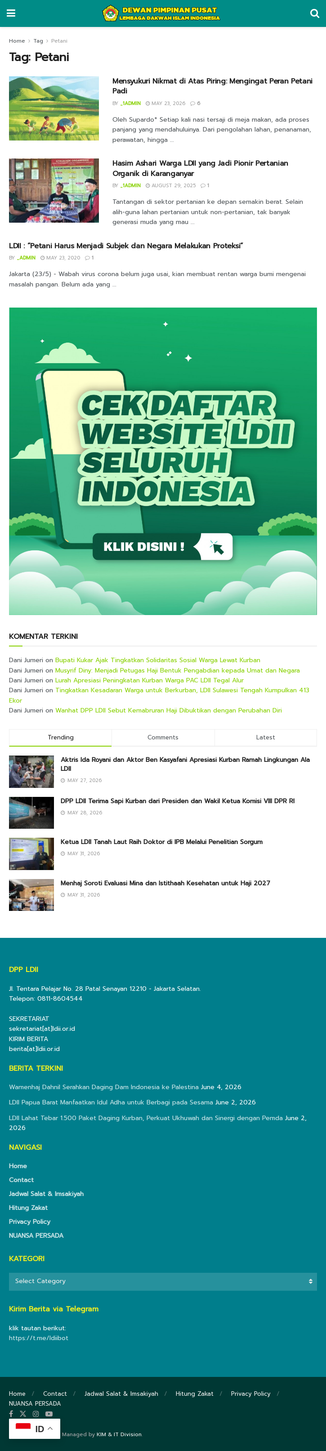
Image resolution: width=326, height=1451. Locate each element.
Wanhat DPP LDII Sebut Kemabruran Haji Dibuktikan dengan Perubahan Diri (168, 710)
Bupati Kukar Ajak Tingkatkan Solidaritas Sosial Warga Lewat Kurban (157, 660)
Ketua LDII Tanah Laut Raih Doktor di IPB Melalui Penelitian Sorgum (162, 842)
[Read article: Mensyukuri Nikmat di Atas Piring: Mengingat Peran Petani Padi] (54, 108)
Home (17, 41)
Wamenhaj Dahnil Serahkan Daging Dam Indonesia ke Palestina (104, 1087)
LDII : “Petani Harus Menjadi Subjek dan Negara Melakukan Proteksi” (126, 246)
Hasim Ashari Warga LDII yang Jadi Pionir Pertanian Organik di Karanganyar (200, 168)
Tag (38, 41)
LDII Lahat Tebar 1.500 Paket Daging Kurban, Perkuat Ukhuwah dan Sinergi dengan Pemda (146, 1118)
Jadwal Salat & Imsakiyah (46, 1194)
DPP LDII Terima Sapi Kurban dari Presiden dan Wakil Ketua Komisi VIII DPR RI (178, 801)
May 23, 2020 (60, 258)
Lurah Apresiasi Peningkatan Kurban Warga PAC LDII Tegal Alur (149, 680)
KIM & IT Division (119, 1434)
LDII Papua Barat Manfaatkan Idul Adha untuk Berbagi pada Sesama (111, 1102)
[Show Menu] (11, 13)
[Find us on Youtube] (49, 1414)
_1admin (130, 103)
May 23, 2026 (165, 103)
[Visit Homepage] (162, 13)
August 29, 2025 (171, 185)
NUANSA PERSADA (36, 1235)
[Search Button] (314, 13)
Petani (59, 41)
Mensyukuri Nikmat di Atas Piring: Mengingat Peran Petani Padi (212, 86)
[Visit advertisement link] (163, 461)
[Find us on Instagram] (36, 1414)
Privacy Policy (29, 1222)
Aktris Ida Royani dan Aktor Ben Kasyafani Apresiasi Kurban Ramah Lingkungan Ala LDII (185, 764)
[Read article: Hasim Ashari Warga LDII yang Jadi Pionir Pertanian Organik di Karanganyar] (54, 190)
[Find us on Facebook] (11, 1414)
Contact (21, 1180)
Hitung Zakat (28, 1208)
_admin (26, 258)
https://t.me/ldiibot (38, 1338)
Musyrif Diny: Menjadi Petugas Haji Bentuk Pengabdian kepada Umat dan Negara (177, 670)
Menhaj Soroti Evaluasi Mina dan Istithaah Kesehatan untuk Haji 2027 (165, 883)
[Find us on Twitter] (23, 1414)
